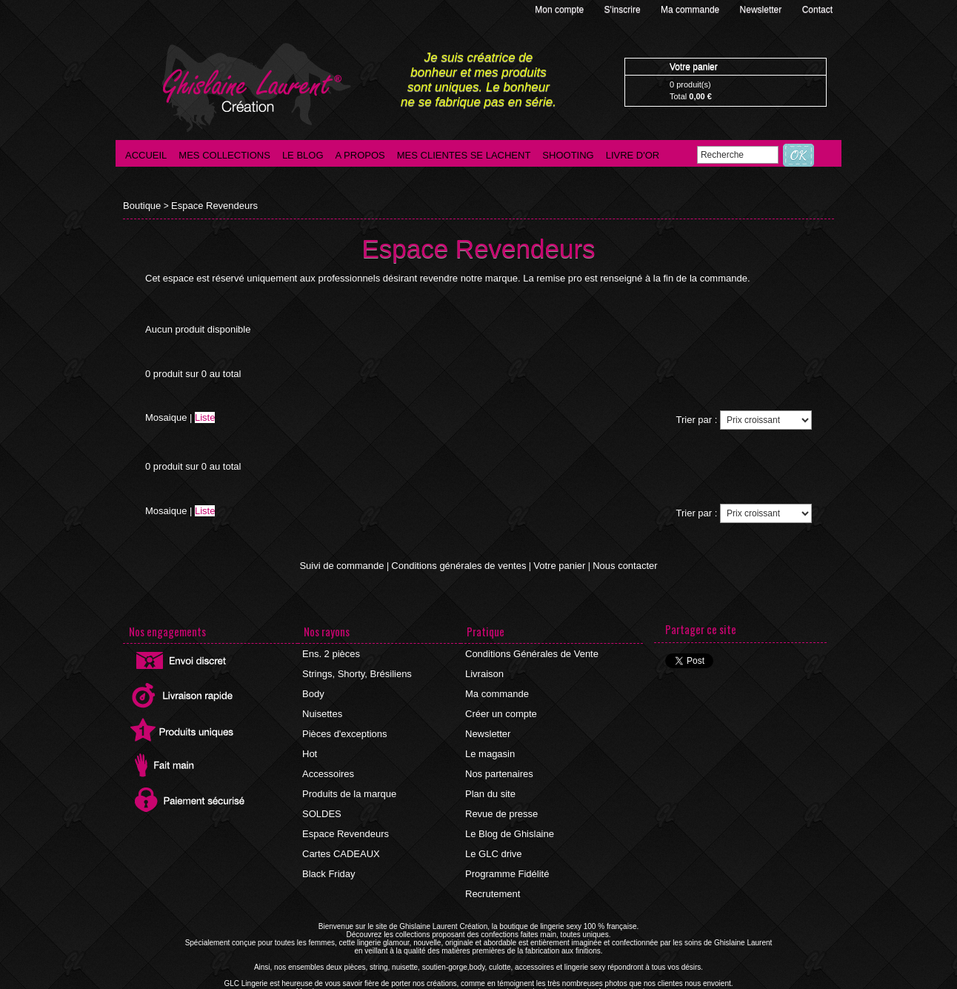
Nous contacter (614, 564)
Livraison (484, 669)
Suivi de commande (351, 564)
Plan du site (490, 775)
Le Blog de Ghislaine (508, 811)
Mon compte (560, 9)
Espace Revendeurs (208, 205)
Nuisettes (322, 704)
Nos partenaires (498, 758)
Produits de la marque (347, 775)
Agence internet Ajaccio (519, 985)
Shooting (567, 155)
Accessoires (328, 758)
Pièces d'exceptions (343, 722)
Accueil (146, 155)
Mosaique (166, 416)
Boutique (140, 205)
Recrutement (492, 864)
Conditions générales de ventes (460, 564)
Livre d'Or (633, 155)
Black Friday (328, 847)
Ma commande (691, 9)
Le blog (303, 155)
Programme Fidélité (505, 847)
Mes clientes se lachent (464, 155)
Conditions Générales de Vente (528, 651)
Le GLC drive (493, 829)
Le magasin (490, 740)
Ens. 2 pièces (330, 651)
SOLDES (322, 793)
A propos (360, 155)
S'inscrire (623, 9)
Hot (311, 740)
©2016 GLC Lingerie (434, 985)
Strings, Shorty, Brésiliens (354, 669)
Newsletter (762, 9)
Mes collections (224, 155)
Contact (817, 9)
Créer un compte (500, 704)
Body (314, 687)
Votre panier (554, 564)
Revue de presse (500, 793)
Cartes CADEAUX (340, 829)
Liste (205, 416)
